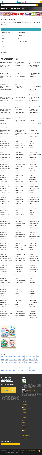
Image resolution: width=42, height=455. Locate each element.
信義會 (30, 362)
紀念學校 (18, 367)
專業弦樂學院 (3, 199)
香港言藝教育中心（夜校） (5, 315)
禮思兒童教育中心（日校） (34, 267)
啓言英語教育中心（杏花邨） (34, 184)
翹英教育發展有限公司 (33, 276)
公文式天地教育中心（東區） (5, 157)
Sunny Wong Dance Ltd (5, 133)
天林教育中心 (3, 190)
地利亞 (11, 365)
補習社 (23, 420)
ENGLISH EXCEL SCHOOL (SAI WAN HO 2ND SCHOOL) (6, 80)
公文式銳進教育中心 (18, 166)
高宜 (16, 317)
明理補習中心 (17, 227)
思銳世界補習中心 (4, 210)
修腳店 (30, 150)
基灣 (15, 356)
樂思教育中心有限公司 (33, 243)
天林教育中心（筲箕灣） (19, 190)
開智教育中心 (3, 300)
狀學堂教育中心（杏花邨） (34, 256)
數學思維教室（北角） (33, 216)
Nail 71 (30, 117)
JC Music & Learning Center (20, 97)
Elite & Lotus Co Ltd (32, 76)
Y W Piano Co (3, 136)
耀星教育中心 (17, 278)
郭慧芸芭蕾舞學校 (4, 298)
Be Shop (2, 54)
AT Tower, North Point (22, 41)
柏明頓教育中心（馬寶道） (20, 241)
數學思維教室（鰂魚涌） (19, 219)
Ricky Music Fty (3, 126)
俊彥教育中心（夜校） (19, 147)
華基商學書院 (17, 287)
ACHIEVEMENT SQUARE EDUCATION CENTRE (5, 66)
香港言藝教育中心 (32, 313)
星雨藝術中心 (17, 230)
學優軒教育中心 (18, 192)
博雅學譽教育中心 (32, 179)
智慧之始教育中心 (4, 234)
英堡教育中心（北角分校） (5, 282)
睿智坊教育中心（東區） (19, 265)
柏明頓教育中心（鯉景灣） (34, 241)
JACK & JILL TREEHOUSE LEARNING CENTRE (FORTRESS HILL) (35, 95)
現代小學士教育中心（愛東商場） (6, 260)
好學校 (6, 362)
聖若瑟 (19, 365)
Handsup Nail (17, 89)
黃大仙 (33, 365)
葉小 (26, 370)
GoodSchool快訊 (10, 443)
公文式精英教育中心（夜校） (20, 164)
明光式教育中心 (18, 225)
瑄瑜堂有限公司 (3, 262)
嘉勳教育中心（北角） (19, 186)
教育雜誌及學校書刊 (26, 435)
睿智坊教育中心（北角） (5, 265)
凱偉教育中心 (3, 170)
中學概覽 (24, 409)
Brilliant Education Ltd (33, 71)
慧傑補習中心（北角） (19, 212)
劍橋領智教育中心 (32, 170)
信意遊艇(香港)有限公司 (4, 150)
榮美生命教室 (17, 243)
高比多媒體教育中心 (4, 319)
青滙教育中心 (3, 309)
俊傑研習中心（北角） (4, 145)
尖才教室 (17, 205)
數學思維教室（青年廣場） (5, 219)
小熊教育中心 (3, 203)
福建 (38, 356)
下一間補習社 (38, 52)
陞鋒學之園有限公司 (32, 300)
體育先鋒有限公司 (32, 315)
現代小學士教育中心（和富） (20, 258)
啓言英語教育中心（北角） (5, 184)
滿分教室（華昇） (4, 256)
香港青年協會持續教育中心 (20, 315)
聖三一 (23, 362)
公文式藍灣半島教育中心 (33, 164)
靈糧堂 (34, 356)
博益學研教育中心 (32, 177)
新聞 (30, 370)
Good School (31, 359)
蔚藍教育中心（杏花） (33, 287)
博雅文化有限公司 (4, 181)
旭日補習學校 (3, 225)
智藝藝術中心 (3, 236)
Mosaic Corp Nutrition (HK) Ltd (20, 117)
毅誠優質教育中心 (18, 252)
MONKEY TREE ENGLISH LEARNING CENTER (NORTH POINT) (6, 118)
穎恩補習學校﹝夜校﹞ (4, 269)
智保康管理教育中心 (32, 232)
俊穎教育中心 (31, 147)
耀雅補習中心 (31, 278)
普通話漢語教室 (18, 232)
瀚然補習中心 (17, 256)
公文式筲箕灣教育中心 (33, 162)
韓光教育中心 (17, 309)
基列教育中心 (17, 188)
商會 (14, 367)
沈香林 (6, 356)
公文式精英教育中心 (4, 164)
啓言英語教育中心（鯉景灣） (5, 186)
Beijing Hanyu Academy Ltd (8, 19)
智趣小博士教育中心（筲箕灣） (20, 236)
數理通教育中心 (32, 219)
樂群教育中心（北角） (19, 247)
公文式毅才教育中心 (4, 162)
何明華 (10, 370)
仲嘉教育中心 (31, 141)
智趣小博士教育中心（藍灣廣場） (35, 236)
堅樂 (14, 370)
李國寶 (35, 367)
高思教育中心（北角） (33, 317)
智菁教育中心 (31, 234)
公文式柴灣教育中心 (32, 159)
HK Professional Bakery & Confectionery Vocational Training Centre (35, 90)
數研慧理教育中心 (18, 221)
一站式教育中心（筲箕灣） (34, 136)
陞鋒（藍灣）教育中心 (19, 300)
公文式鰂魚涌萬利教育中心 (5, 168)
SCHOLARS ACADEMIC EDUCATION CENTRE (33, 127)
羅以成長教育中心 (18, 271)
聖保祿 (11, 359)
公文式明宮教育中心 (4, 159)
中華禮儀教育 (28, 380)
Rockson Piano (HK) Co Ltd (20, 126)
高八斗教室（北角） (4, 317)
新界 (22, 367)
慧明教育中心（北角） (4, 214)
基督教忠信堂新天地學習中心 (34, 188)
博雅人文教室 (17, 179)
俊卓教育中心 (31, 145)
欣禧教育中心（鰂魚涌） (19, 249)
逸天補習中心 (3, 295)
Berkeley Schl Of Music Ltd (36, 54)
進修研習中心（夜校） (19, 293)
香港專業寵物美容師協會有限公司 (21, 313)
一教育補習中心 (18, 136)
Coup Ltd (17, 73)
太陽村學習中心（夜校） (5, 192)
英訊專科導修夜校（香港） (20, 284)
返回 (3, 46)
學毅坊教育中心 (32, 194)
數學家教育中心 (18, 216)
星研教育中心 (3, 230)
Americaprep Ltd (18, 65)
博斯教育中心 (3, 177)
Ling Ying (18, 370)
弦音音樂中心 (3, 208)
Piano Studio (31, 120)
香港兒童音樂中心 (32, 311)
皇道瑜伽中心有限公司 (33, 262)
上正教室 (17, 139)
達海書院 (17, 295)
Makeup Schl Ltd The (33, 103)
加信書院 (2, 173)
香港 (37, 365)
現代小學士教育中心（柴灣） (20, 260)
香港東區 (19, 38)
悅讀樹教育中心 (3, 212)
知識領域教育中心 (32, 265)
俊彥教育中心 (3, 147)
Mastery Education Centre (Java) (6, 106)
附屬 (2, 362)
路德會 (2, 367)
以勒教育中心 (17, 141)
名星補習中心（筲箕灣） (19, 181)
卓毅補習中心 (31, 173)
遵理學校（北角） (32, 295)
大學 (23, 414)
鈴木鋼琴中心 (17, 298)
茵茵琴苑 (2, 287)
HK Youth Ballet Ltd (4, 94)
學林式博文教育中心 (18, 194)
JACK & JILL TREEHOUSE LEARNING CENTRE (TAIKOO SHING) (6, 98)
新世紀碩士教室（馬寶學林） (20, 223)
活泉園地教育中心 (32, 252)
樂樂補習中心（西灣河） (33, 245)
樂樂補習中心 (3, 245)
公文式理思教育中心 (18, 162)
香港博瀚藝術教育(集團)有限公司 (6, 313)
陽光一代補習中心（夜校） (34, 302)
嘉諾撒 (7, 365)
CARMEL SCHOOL (4, 73)
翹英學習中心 (17, 273)
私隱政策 (12, 452)
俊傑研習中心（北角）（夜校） (20, 145)
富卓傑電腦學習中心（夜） (34, 197)
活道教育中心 (3, 254)
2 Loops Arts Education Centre (6, 62)
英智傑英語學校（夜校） (5, 284)
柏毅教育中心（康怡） (4, 243)
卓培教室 (17, 173)
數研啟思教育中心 (4, 221)
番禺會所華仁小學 (18, 262)
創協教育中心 (17, 170)
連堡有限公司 (31, 291)
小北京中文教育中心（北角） (34, 199)
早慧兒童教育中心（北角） (34, 223)
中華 (26, 359)
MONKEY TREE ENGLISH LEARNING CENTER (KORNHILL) (20, 113)
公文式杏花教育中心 (18, 159)
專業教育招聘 (25, 433)
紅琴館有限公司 (3, 271)
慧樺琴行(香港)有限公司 (19, 214)
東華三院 (10, 356)
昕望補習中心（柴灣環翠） (34, 227)
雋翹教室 (31, 304)
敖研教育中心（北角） (4, 216)
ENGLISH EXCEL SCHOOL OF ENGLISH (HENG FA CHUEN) (34, 80)
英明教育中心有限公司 (19, 282)
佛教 (26, 356)
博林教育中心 (17, 177)
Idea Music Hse (18, 94)
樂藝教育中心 (31, 247)
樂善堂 (2, 370)
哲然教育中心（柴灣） (33, 181)
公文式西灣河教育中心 (4, 166)
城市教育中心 (3, 188)
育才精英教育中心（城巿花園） (20, 280)
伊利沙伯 (23, 365)
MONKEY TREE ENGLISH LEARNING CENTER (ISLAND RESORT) (5, 113)
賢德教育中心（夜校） (19, 291)
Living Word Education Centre (6, 103)
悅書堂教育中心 (32, 210)
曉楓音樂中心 (17, 238)
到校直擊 (26, 367)
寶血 (36, 359)
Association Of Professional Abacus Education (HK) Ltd (34, 66)
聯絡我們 (21, 452)
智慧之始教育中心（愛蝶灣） (20, 234)
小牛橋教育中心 (18, 203)
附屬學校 (28, 365)
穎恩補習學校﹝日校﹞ (19, 269)
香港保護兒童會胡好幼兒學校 (20, 311)
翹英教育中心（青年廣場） (20, 276)
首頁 (2, 452)
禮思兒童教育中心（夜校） (20, 267)
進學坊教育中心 (32, 293)
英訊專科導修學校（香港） (34, 284)
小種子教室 (31, 203)
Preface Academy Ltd (19, 123)
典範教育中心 (17, 168)
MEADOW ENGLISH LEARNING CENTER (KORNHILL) (6, 110)
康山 (23, 370)
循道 (26, 362)
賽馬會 (31, 367)
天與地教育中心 (32, 190)
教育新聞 (33, 370)
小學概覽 (24, 407)
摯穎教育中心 (31, 214)
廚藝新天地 (31, 205)
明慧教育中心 (3, 227)
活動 (23, 425)
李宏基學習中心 (3, 241)
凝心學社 (31, 168)
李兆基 (7, 367)
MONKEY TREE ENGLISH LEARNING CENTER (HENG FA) (34, 110)
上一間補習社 (3, 52)
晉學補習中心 (31, 230)
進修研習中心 (3, 293)
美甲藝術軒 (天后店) (32, 271)
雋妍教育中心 (17, 304)
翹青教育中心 (3, 278)
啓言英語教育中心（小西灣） (20, 184)
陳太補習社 (17, 302)
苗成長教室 (31, 280)
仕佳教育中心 (3, 141)
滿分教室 (31, 254)
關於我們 (16, 452)
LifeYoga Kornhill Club (19, 100)
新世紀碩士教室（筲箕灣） (5, 223)
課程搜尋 (24, 417)
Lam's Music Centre (4, 100)
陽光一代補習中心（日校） (5, 304)
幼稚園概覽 (24, 404)
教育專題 (24, 427)
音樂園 (30, 309)
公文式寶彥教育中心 (18, 157)
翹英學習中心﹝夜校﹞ (4, 276)
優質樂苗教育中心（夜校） (5, 154)
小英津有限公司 (3, 205)
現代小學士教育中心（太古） (34, 258)
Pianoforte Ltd (3, 123)
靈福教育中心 (17, 306)
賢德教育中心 (3, 291)
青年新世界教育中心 (32, 306)
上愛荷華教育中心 (4, 139)
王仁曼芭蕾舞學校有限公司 (5, 258)
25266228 (20, 35)
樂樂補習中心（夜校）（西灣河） (21, 245)
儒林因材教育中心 (18, 152)
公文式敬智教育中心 (32, 157)
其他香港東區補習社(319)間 (9, 59)
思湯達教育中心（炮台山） (20, 208)
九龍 (10, 367)
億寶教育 (2, 152)
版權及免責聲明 (7, 452)
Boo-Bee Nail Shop (18, 71)
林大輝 (19, 359)
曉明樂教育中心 (3, 238)
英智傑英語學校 (32, 282)
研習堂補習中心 (3, 267)
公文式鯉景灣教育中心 (33, 166)
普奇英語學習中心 (4, 232)
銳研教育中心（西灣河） (33, 298)
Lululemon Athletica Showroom (21, 103)
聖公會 (15, 359)
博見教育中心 (3, 179)
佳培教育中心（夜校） (4, 143)
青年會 (18, 362)
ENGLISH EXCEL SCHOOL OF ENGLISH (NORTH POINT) (5, 84)
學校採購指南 (25, 438)
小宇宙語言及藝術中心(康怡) (34, 201)
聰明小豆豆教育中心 (4, 280)
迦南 (6, 370)
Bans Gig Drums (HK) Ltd (5, 68)
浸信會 (7, 359)
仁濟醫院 (10, 362)
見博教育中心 (17, 289)
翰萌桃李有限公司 (4, 273)
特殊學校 (24, 412)
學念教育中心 (31, 192)
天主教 (15, 365)
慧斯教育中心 (31, 212)
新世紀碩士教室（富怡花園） (34, 221)
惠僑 (2, 356)
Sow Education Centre (33, 130)
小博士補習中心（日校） (19, 201)
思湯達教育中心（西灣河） (34, 208)
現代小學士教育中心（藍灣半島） (35, 260)
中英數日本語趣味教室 (33, 139)
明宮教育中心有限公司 (33, 225)
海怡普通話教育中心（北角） (20, 254)
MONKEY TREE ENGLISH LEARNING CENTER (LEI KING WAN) (35, 113)
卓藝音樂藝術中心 (4, 175)
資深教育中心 (31, 289)
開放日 (2, 365)
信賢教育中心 (17, 150)
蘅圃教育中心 (3, 289)
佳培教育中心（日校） (19, 143)
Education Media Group (30, 450)
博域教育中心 (31, 175)
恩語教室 (17, 210)
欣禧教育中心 (3, 249)
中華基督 (35, 362)
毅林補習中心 (31, 249)
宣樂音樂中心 (3, 197)
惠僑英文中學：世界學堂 (30, 390)
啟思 (23, 356)
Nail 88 (2, 120)
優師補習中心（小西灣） (33, 152)
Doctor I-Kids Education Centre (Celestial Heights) (35, 74)
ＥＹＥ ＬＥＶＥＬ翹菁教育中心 (35, 86)
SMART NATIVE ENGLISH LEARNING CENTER (19, 131)
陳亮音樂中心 (3, 302)
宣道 (15, 362)
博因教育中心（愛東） (19, 175)
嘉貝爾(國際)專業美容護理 (33, 186)
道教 (23, 359)
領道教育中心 (3, 311)
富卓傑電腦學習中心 (18, 197)
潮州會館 (19, 356)
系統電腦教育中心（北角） (34, 269)
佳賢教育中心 (31, 143)
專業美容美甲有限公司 (19, 199)
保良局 (2, 359)
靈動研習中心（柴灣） (4, 306)
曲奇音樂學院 (31, 238)
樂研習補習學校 (3, 247)
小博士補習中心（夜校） (5, 201)
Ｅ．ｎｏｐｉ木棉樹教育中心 (20, 76)
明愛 (30, 356)
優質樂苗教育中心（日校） (20, 154)
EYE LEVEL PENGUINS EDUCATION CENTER (19, 87)
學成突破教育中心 (4, 194)
